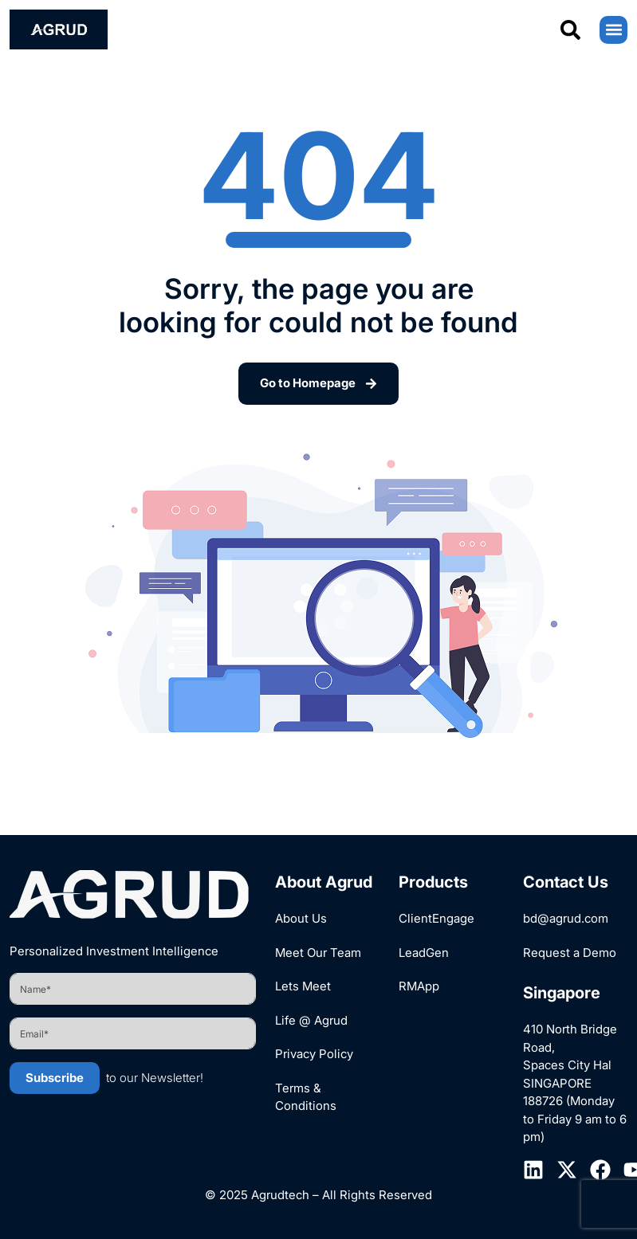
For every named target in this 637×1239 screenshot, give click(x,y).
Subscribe (55, 1077)
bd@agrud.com (565, 918)
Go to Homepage (318, 382)
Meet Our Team (318, 952)
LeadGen (424, 952)
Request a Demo (569, 952)
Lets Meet (303, 986)
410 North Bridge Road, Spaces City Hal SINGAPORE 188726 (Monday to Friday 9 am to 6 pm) (575, 1082)
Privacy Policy (314, 1053)
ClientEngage (436, 918)
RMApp (419, 986)
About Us (301, 918)
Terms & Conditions (305, 1097)
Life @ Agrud (311, 1020)
